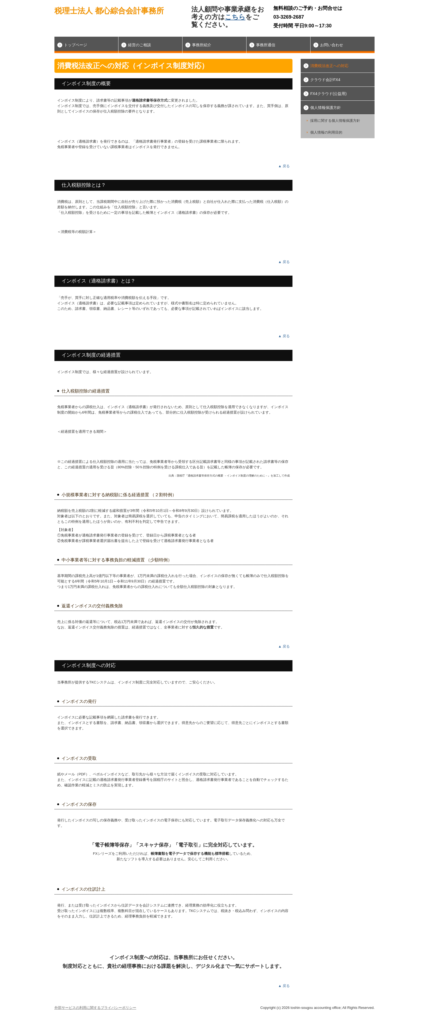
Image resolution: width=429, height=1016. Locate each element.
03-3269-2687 (288, 17)
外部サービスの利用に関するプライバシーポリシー (95, 1008)
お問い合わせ (331, 45)
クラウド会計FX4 (325, 79)
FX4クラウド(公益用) (328, 93)
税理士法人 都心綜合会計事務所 (109, 11)
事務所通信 (265, 45)
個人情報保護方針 (325, 107)
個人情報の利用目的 (326, 132)
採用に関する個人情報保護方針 (335, 121)
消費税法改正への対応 (329, 66)
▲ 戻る (284, 166)
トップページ (75, 45)
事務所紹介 (201, 45)
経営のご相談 (139, 45)
